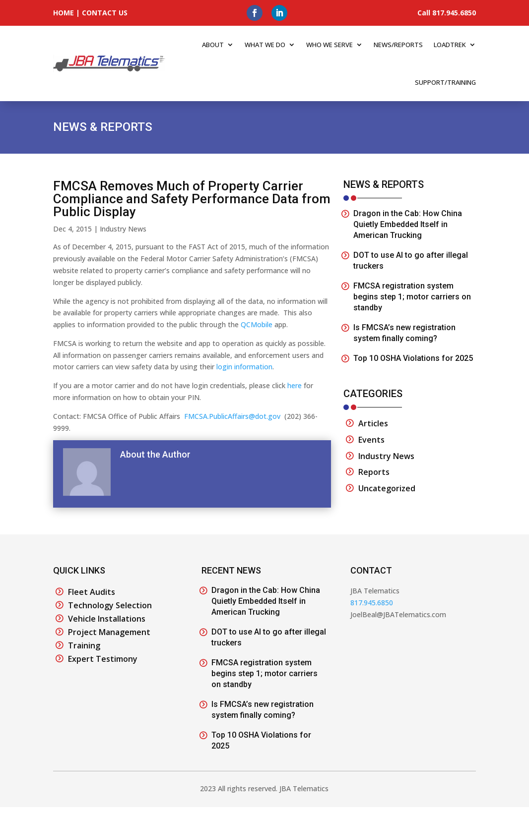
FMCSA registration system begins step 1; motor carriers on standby (412, 296)
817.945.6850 (371, 602)
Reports (374, 471)
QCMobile (256, 324)
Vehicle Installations (106, 618)
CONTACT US (105, 12)
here (294, 385)
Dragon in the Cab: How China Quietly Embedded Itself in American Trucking (407, 224)
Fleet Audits (91, 591)
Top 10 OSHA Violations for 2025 (413, 358)
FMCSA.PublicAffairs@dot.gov (232, 416)
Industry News (123, 228)
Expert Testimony (102, 658)
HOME (63, 12)
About (213, 44)
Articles (373, 423)
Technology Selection (110, 605)
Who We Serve (329, 44)
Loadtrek (450, 44)
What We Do (265, 44)
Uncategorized (386, 488)
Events (371, 439)
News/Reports (398, 44)
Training (84, 645)
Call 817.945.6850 (446, 12)
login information (244, 366)
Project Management (109, 632)
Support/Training (445, 82)
